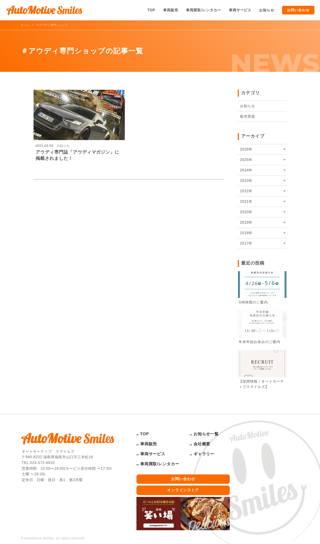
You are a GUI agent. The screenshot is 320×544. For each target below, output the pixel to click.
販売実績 (247, 116)
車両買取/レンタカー (203, 10)
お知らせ (266, 10)
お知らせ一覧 (206, 434)
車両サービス (240, 10)
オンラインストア (183, 490)
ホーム (25, 25)
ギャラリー (204, 454)
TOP (151, 10)
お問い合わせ (298, 10)
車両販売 (170, 10)
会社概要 (202, 444)
